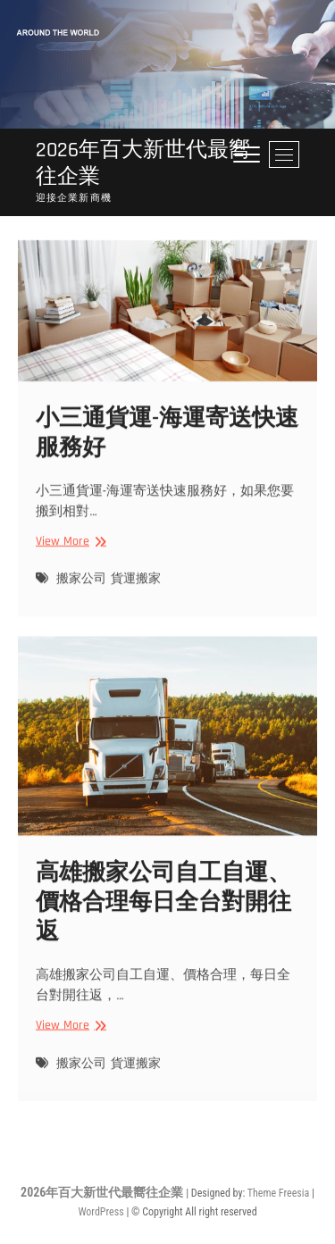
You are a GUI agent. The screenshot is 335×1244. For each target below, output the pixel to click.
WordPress (100, 1212)
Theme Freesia (278, 1193)
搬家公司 (81, 590)
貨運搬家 (136, 590)
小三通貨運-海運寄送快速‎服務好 (167, 443)
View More (69, 552)
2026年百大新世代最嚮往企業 (143, 163)
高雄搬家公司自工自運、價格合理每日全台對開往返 (163, 916)
